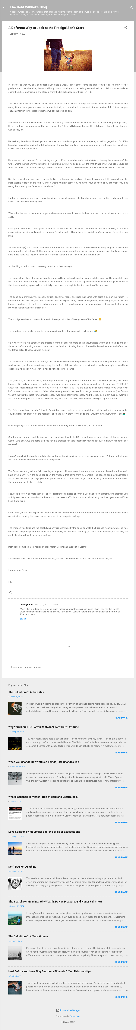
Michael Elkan (74, 1016)
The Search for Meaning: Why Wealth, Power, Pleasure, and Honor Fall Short (55, 901)
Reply (23, 619)
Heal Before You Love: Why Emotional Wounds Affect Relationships (49, 971)
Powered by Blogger (68, 1010)
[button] (126, 28)
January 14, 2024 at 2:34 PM (46, 604)
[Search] (132, 8)
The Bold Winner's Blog (28, 7)
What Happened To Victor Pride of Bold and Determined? (43, 796)
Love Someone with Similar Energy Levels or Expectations (44, 831)
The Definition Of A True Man (26, 692)
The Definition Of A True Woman (28, 936)
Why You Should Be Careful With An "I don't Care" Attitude (43, 727)
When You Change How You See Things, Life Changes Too (43, 761)
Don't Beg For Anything (22, 866)
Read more (121, 717)
